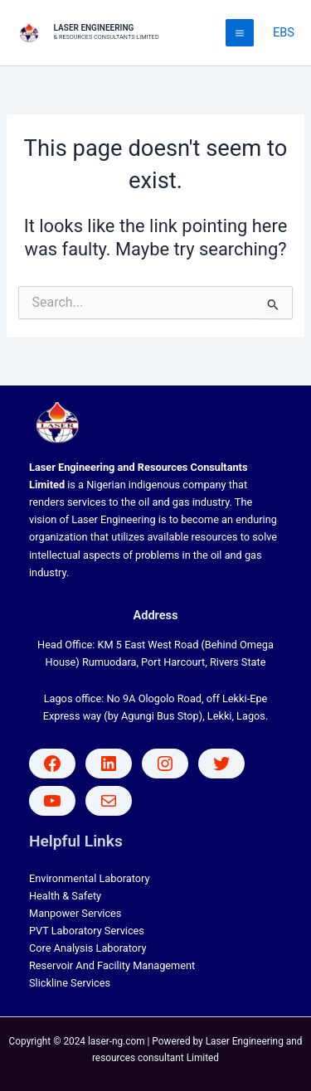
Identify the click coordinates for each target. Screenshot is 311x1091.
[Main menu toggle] (240, 33)
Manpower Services (75, 913)
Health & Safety (65, 896)
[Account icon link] (283, 33)
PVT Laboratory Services (86, 930)
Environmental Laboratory (89, 878)
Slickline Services (69, 983)
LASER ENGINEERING (94, 27)
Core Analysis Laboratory (88, 948)
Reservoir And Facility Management (112, 965)
